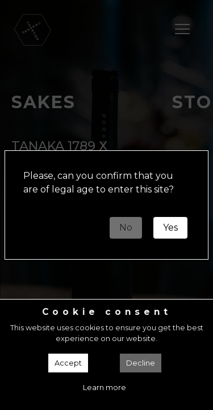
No (125, 227)
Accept (68, 363)
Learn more (104, 387)
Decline (140, 363)
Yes (170, 227)
